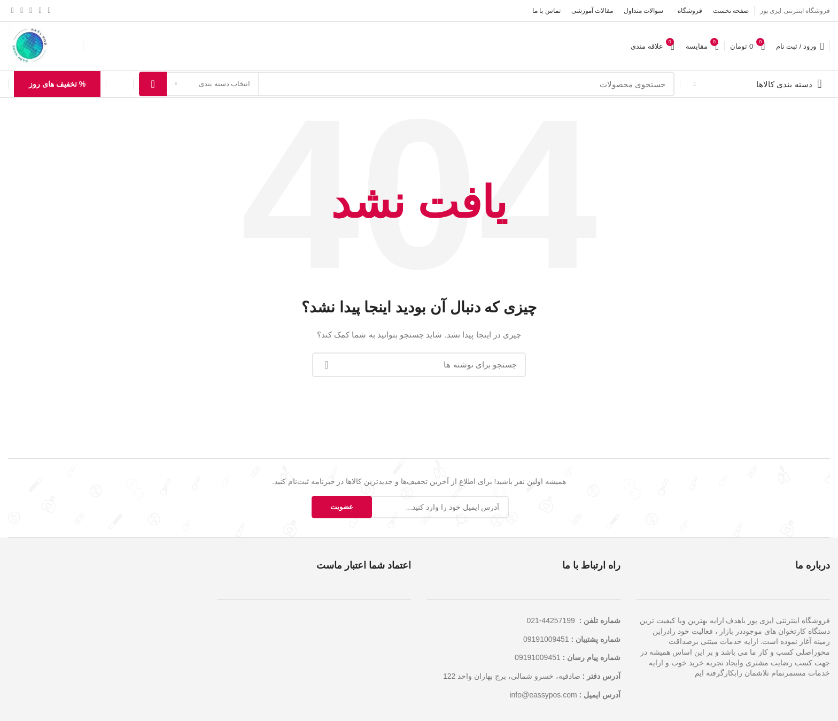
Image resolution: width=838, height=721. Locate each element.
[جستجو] (406, 84)
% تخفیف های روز (57, 84)
